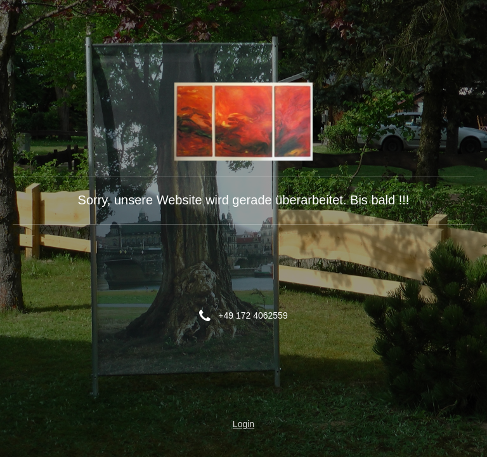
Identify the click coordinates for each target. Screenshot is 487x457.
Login (243, 424)
